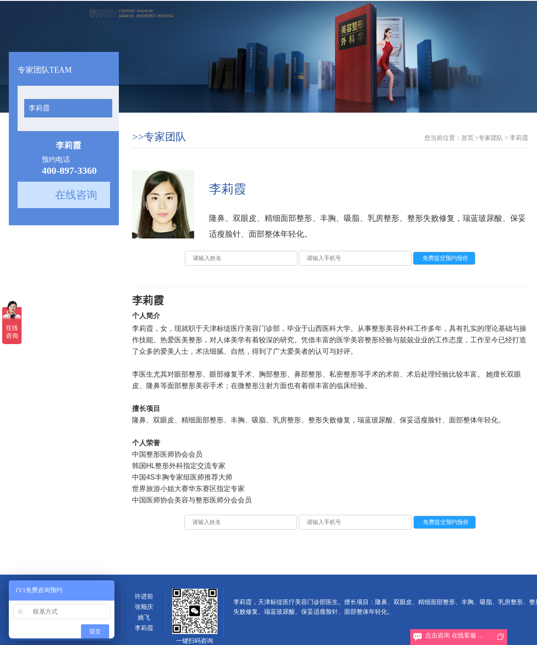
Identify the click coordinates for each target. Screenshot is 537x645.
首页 (467, 138)
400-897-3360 (69, 170)
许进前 (144, 596)
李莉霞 (39, 108)
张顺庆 (144, 607)
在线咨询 (76, 195)
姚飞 (144, 617)
